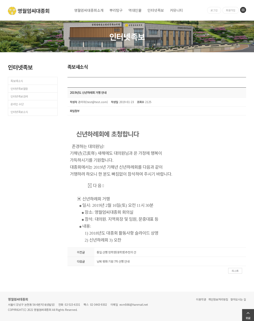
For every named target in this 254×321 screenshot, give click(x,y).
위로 (248, 318)
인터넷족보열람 (19, 89)
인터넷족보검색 (19, 96)
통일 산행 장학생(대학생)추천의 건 (116, 252)
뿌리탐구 (116, 10)
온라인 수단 (17, 104)
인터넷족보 (155, 10)
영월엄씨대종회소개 (89, 10)
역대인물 (134, 10)
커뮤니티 (176, 10)
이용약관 (201, 299)
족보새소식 (17, 81)
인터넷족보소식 (19, 112)
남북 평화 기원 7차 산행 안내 (113, 261)
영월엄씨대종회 (29, 11)
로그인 (214, 10)
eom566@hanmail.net (133, 304)
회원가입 (230, 10)
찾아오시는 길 (238, 299)
